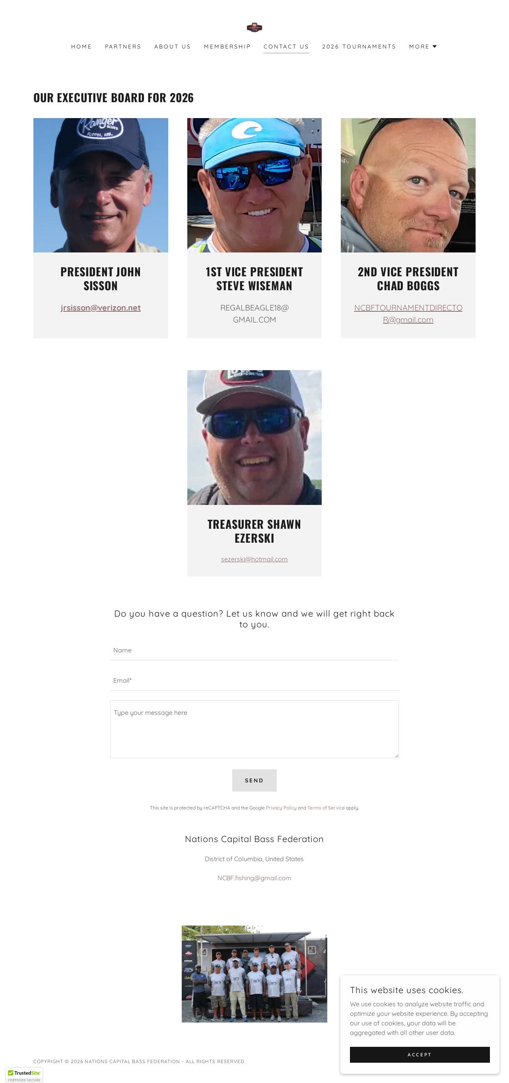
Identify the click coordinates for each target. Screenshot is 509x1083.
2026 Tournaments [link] (359, 46)
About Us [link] (172, 46)
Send (254, 780)
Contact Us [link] (286, 46)
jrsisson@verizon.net (101, 307)
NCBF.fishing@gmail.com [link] (254, 878)
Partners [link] (123, 46)
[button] (423, 46)
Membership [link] (227, 46)
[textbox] (254, 650)
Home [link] (81, 46)
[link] (254, 27)
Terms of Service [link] (326, 808)
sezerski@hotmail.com (254, 559)
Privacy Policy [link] (281, 808)
